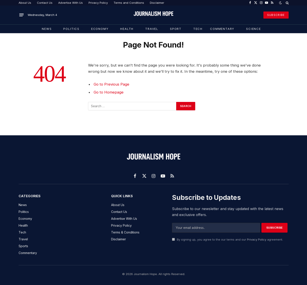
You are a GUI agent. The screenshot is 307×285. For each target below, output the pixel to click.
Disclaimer (157, 2)
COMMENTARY (222, 29)
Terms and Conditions (129, 2)
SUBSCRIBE (276, 15)
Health (126, 29)
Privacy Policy (98, 2)
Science (253, 29)
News (47, 29)
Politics (71, 29)
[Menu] (21, 15)
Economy (100, 29)
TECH (198, 29)
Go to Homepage (109, 92)
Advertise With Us (70, 2)
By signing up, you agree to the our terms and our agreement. (227, 239)
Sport (175, 29)
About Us (25, 2)
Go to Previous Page (111, 84)
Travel (151, 29)
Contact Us (44, 2)
